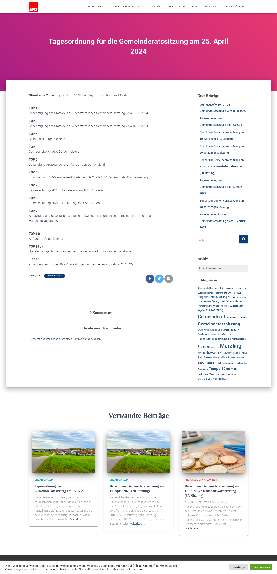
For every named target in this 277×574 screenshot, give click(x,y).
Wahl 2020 (212, 6)
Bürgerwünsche (235, 6)
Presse (195, 6)
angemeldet (48, 338)
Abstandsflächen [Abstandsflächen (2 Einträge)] (208, 288)
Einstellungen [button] (238, 567)
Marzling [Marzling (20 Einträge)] (230, 346)
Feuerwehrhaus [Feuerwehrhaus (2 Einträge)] (235, 301)
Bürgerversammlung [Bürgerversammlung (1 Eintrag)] (237, 297)
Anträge (157, 6)
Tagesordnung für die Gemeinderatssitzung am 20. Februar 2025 (222, 221)
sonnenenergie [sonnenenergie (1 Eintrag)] (237, 357)
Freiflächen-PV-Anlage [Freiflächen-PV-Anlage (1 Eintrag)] (208, 306)
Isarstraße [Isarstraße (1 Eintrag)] (226, 330)
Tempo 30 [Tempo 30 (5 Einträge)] (217, 368)
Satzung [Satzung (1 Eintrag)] (208, 357)
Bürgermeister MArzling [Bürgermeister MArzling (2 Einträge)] (212, 297)
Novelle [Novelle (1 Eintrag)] (201, 353)
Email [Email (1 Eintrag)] (222, 301)
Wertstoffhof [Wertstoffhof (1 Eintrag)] (204, 379)
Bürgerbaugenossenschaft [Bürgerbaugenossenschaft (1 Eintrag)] (210, 293)
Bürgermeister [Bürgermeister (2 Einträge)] (232, 292)
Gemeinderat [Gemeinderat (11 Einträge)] (211, 316)
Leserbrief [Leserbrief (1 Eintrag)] (214, 347)
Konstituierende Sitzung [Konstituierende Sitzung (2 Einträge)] (212, 338)
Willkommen (95, 6)
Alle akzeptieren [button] (261, 567)
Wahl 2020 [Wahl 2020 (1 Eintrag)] (231, 374)
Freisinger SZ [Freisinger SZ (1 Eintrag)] (226, 306)
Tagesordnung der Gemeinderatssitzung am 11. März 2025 (221, 187)
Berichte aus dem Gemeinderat (127, 6)
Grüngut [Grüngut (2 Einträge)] (215, 329)
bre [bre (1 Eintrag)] (244, 288)
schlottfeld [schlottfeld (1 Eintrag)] (217, 357)
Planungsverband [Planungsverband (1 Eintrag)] (230, 353)
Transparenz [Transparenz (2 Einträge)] (217, 374)
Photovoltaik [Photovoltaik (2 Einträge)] (213, 352)
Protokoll (191, 479)
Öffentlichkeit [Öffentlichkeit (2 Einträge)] (219, 378)
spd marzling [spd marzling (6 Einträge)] (209, 362)
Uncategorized (54, 276)
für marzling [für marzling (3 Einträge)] (214, 310)
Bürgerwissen (176, 6)
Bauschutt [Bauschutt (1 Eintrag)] (230, 288)
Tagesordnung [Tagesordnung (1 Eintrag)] (228, 363)
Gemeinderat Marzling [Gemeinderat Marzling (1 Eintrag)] (236, 317)
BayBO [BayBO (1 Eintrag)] (239, 288)
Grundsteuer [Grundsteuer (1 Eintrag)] (203, 330)
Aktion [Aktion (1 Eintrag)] (222, 288)
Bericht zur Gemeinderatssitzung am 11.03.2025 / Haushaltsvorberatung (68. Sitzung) (222, 166)
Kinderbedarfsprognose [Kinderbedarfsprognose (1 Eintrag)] (222, 334)
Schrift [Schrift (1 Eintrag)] (226, 357)
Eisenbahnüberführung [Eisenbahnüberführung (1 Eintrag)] (208, 301)
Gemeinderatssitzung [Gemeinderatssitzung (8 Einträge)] (219, 324)
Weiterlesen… (77, 519)
